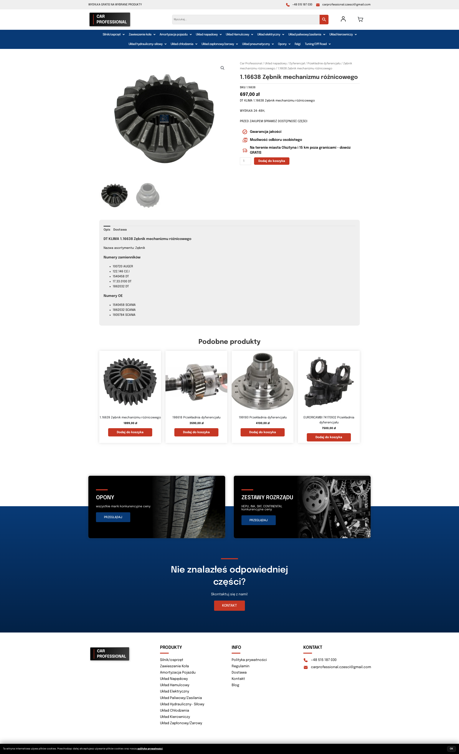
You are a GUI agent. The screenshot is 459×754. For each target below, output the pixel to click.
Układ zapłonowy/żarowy (219, 44)
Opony (284, 44)
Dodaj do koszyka (271, 161)
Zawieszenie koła (142, 34)
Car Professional (251, 63)
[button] (114, 34)
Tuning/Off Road (317, 44)
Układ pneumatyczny (258, 44)
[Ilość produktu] (245, 161)
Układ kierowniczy (343, 34)
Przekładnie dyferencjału (324, 63)
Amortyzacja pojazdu (176, 34)
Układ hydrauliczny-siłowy (147, 44)
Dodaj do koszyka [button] (130, 431)
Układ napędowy (208, 34)
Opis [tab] (107, 228)
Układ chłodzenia (184, 44)
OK (451, 748)
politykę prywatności (150, 748)
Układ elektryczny (270, 34)
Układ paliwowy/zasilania (306, 34)
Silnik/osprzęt (113, 34)
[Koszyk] (360, 19)
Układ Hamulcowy (239, 34)
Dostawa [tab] (120, 228)
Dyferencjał (297, 63)
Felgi (297, 44)
